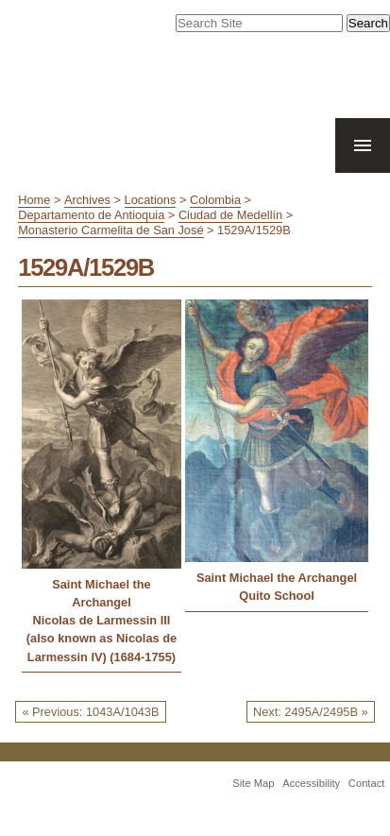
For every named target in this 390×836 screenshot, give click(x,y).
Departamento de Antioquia (91, 215)
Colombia (215, 200)
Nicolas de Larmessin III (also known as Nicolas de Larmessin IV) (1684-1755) (101, 638)
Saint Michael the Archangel (101, 593)
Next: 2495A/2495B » (310, 712)
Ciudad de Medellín (230, 215)
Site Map (253, 783)
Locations (151, 200)
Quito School (276, 596)
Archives (87, 200)
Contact (366, 783)
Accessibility (311, 783)
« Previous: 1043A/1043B (90, 712)
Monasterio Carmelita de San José (110, 230)
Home (34, 200)
